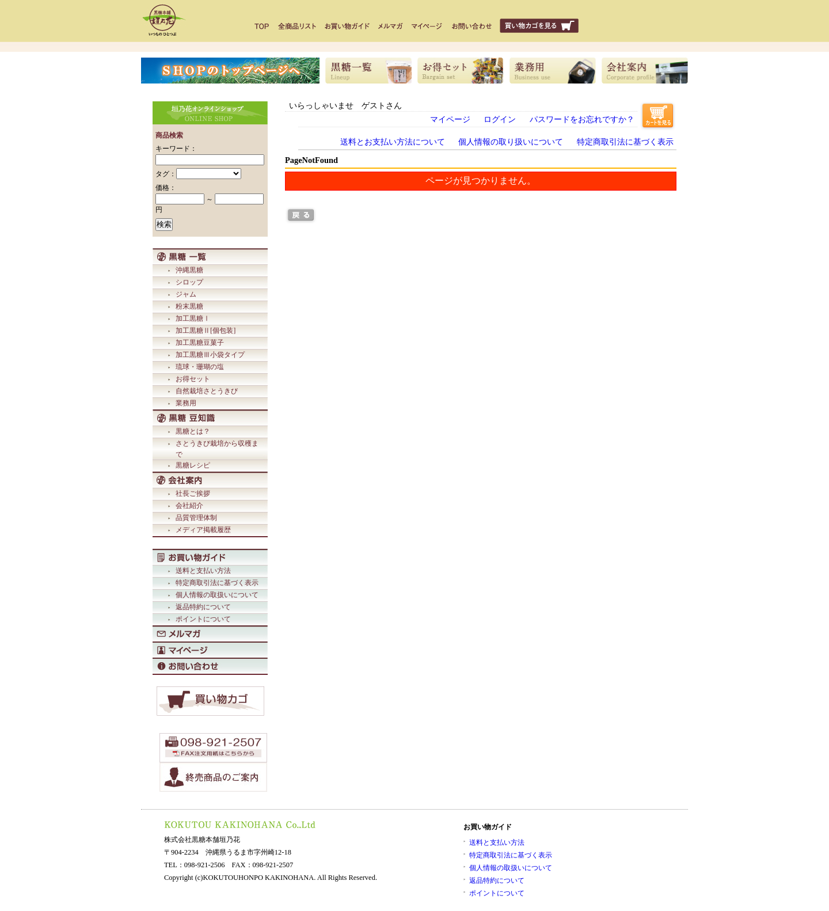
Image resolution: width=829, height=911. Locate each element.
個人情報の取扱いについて (217, 595)
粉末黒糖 (189, 306)
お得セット (193, 379)
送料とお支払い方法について (392, 141)
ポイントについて (203, 619)
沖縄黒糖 (189, 270)
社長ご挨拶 (193, 493)
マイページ (450, 119)
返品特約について (203, 607)
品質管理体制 (196, 518)
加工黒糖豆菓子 (200, 343)
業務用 (186, 403)
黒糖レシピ (193, 465)
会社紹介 (189, 506)
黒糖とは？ (193, 431)
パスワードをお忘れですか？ (582, 119)
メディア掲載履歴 (203, 530)
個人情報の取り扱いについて (510, 141)
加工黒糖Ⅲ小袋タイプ (210, 355)
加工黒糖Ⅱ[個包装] (205, 331)
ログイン (500, 119)
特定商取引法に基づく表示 (217, 583)
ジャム (186, 294)
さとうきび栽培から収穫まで (217, 448)
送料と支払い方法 (203, 571)
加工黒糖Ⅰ (193, 318)
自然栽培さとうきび (207, 391)
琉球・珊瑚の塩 (200, 367)
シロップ (189, 282)
